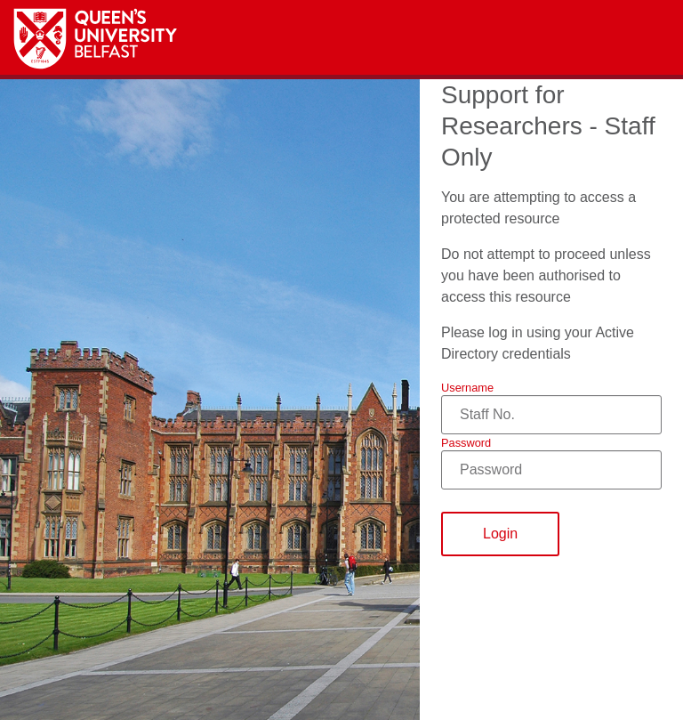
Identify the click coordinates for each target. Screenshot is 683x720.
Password (466, 442)
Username (467, 387)
